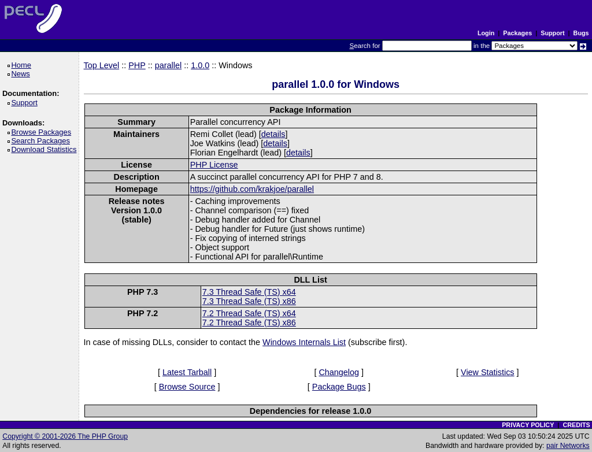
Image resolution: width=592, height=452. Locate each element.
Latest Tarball (187, 372)
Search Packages (42, 140)
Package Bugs (339, 386)
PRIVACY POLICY (528, 424)
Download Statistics (45, 149)
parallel (168, 65)
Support (552, 32)
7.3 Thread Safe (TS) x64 (249, 292)
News (22, 73)
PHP (137, 65)
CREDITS (576, 424)
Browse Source (187, 386)
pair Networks (568, 446)
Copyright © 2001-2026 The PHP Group (65, 436)
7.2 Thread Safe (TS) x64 (249, 313)
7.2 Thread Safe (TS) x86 (249, 322)
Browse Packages (43, 132)
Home (22, 65)
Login (486, 32)
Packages (517, 32)
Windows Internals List (304, 342)
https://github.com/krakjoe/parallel (252, 189)
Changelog (339, 372)
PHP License (214, 164)
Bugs (581, 32)
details (273, 134)
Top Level (102, 65)
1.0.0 (200, 65)
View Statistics (488, 372)
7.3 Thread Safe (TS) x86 (249, 301)
